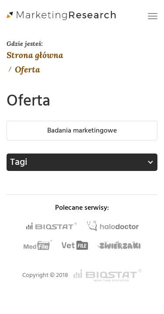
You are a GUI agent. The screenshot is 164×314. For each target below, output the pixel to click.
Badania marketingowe (82, 130)
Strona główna (35, 55)
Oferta (27, 69)
